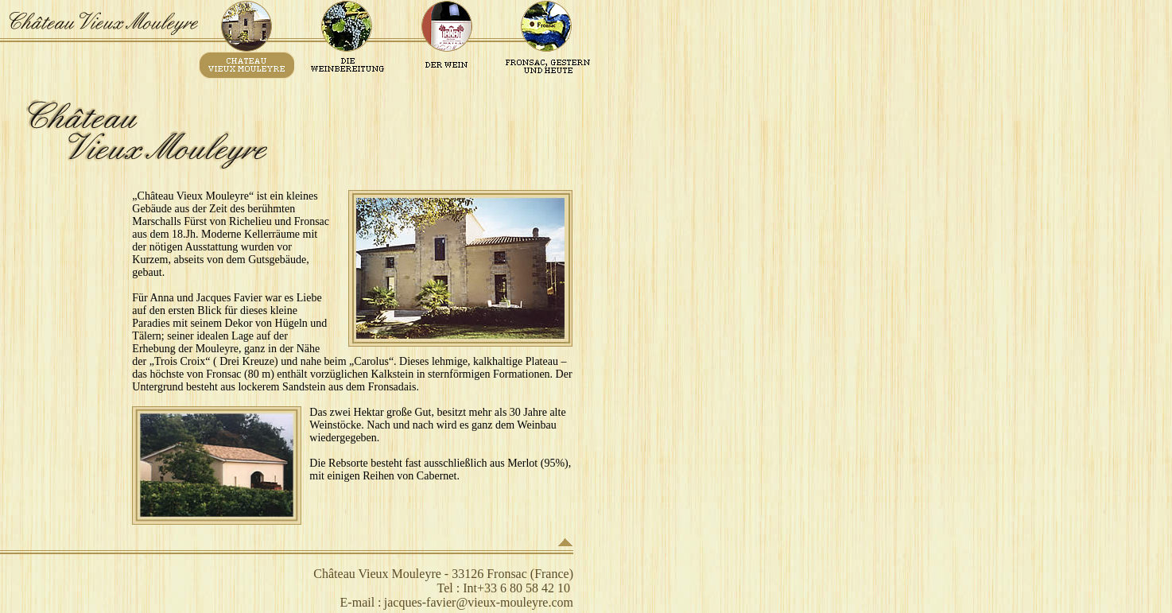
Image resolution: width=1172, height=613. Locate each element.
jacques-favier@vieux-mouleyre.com (478, 602)
